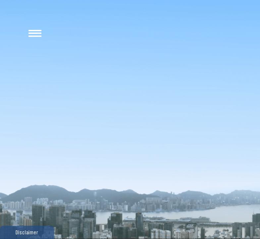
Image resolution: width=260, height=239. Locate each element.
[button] (27, 232)
